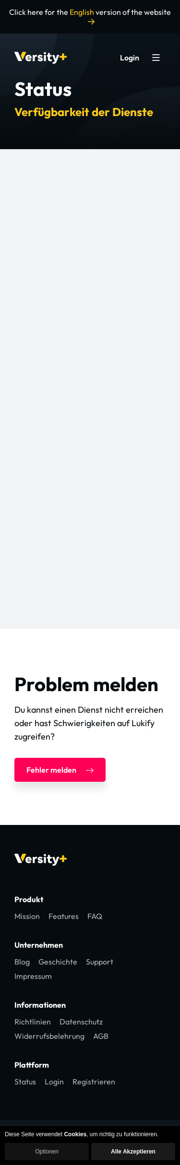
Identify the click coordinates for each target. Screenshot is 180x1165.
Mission (27, 916)
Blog (22, 961)
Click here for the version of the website (90, 16)
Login (129, 57)
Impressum (33, 976)
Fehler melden (60, 770)
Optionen (47, 1151)
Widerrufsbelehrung (49, 1036)
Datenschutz (81, 1021)
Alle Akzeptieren (133, 1151)
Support (99, 961)
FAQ (94, 916)
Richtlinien (32, 1021)
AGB (100, 1036)
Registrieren (93, 1081)
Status (25, 1081)
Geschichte (57, 961)
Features (63, 916)
